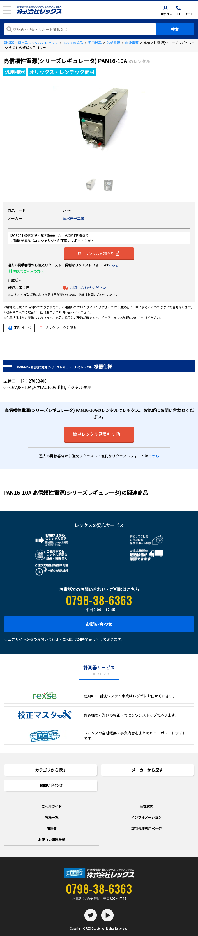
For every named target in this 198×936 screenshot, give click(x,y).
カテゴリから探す (50, 770)
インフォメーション (146, 817)
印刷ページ (22, 327)
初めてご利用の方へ (28, 271)
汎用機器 (95, 42)
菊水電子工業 (73, 218)
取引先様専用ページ (146, 828)
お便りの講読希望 (51, 839)
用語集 (52, 828)
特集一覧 (51, 817)
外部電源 (113, 42)
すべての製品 (73, 42)
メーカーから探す (147, 770)
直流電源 (132, 42)
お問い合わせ (99, 624)
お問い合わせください (88, 287)
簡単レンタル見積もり (98, 253)
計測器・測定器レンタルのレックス (31, 42)
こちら (114, 264)
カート (189, 13)
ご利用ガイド (52, 806)
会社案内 (146, 806)
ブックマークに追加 (58, 327)
